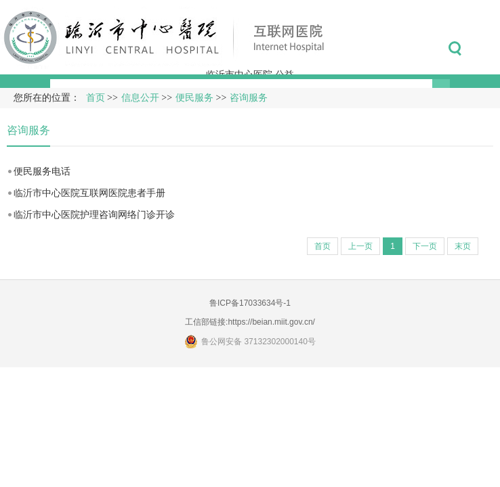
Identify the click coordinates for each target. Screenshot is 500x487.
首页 (95, 98)
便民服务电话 (42, 171)
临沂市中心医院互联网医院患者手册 (89, 192)
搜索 (455, 49)
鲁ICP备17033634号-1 (250, 303)
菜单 (485, 49)
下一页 (425, 246)
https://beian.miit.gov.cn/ (271, 322)
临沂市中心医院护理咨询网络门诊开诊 (94, 214)
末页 (463, 246)
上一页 (360, 246)
